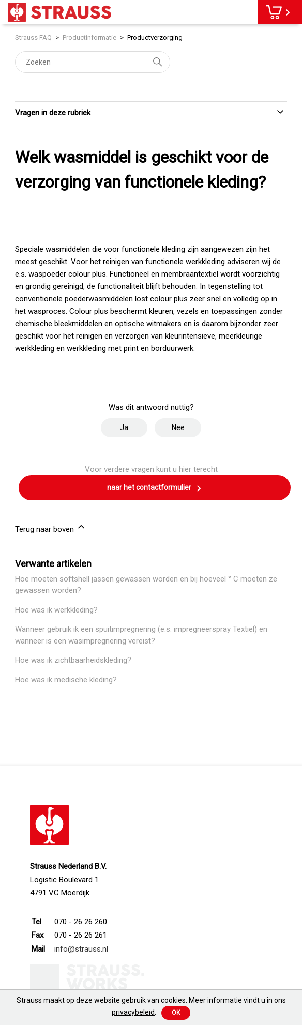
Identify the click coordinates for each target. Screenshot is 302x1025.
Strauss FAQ (34, 37)
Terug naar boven (50, 528)
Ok (176, 1012)
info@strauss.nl (81, 949)
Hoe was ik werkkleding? (56, 610)
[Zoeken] (93, 62)
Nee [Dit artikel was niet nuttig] (178, 427)
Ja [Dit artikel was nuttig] (124, 427)
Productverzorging (155, 37)
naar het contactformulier (154, 488)
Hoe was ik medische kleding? (66, 679)
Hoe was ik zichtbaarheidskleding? (73, 660)
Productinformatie (89, 37)
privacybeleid (133, 1012)
